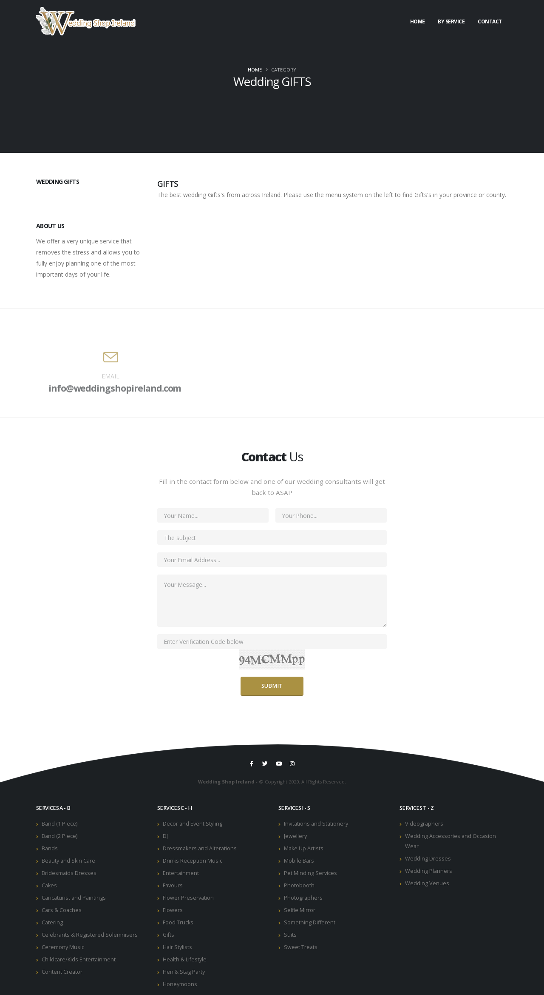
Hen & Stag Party (184, 971)
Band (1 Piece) (59, 823)
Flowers (173, 910)
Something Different (309, 922)
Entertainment (181, 873)
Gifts (168, 934)
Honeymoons (180, 984)
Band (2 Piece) (59, 836)
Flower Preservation (188, 897)
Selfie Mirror (299, 910)
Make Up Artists (303, 848)
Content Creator (62, 971)
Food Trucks (178, 922)
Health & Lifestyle (185, 959)
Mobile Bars (299, 860)
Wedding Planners (428, 871)
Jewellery (295, 836)
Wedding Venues (427, 883)
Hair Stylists (177, 947)
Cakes (49, 885)
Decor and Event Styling (192, 823)
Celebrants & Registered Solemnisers (90, 934)
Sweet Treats (300, 947)
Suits (290, 934)
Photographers (303, 897)
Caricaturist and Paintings (74, 897)
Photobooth (299, 885)
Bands (50, 848)
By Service (451, 21)
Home (417, 21)
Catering (52, 922)
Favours (173, 885)
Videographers (424, 823)
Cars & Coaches (62, 910)
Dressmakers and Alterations (200, 848)
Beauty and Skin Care (68, 860)
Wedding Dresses (428, 858)
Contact (490, 21)
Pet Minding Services (310, 873)
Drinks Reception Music (192, 860)
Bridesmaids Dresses (69, 873)
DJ (165, 836)
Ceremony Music (63, 947)
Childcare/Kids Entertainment (79, 959)
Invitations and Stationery (316, 823)
